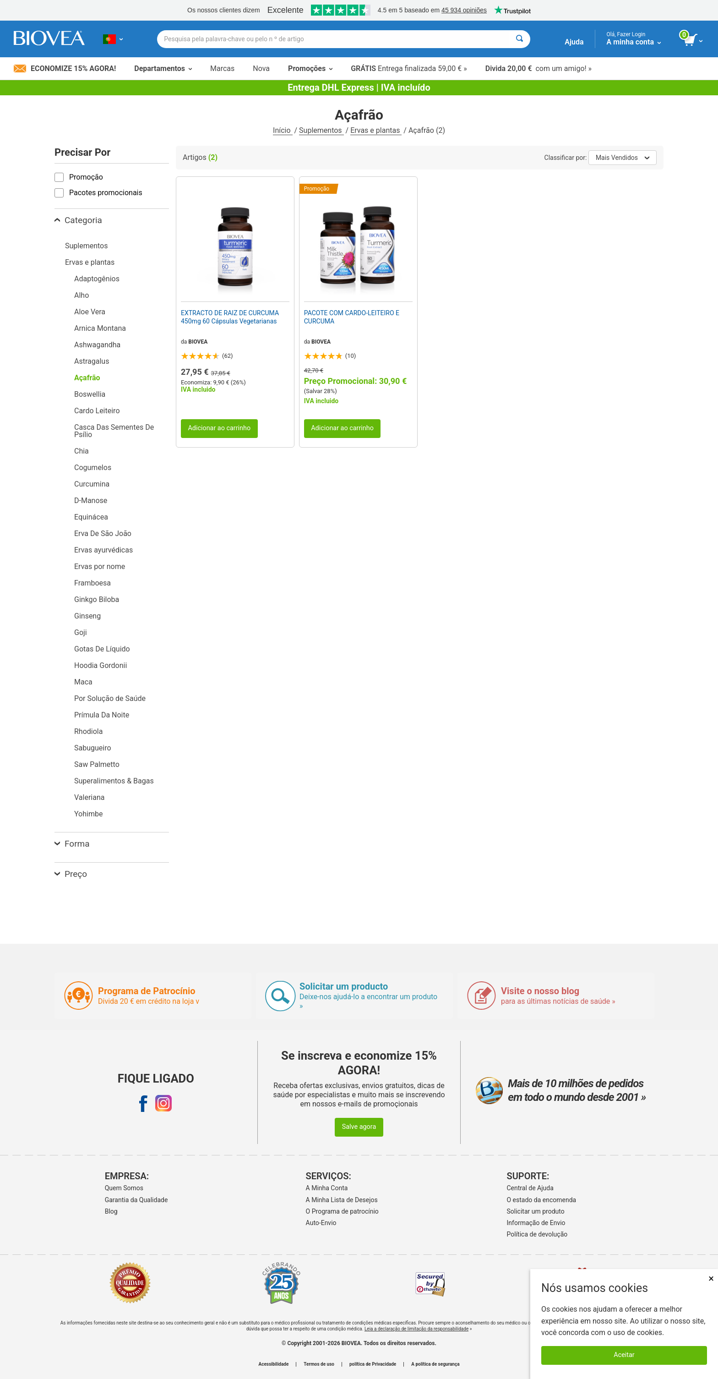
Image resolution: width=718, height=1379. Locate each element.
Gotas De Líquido (102, 649)
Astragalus (91, 361)
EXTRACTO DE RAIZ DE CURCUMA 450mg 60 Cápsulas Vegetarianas (230, 317)
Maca (83, 682)
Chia (81, 451)
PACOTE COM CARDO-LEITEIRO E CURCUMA (351, 317)
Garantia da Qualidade (136, 1200)
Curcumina (91, 484)
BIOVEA (197, 342)
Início (283, 130)
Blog (111, 1211)
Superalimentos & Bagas (114, 781)
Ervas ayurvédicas (103, 550)
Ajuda (574, 42)
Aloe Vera (89, 311)
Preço (70, 874)
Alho (81, 295)
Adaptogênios (97, 278)
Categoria (78, 220)
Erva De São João (102, 533)
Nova (261, 68)
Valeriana (89, 797)
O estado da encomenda (542, 1200)
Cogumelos (92, 467)
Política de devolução (537, 1234)
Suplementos (321, 130)
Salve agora (359, 1127)
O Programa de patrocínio (342, 1211)
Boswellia (89, 394)
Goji (80, 632)
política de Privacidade (372, 1364)
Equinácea (91, 517)
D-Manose (90, 500)
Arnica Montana (100, 328)
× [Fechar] (711, 1278)
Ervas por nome (99, 566)
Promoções (310, 68)
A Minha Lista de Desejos (342, 1200)
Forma (72, 843)
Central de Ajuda (530, 1188)
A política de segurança (435, 1364)
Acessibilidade (274, 1364)
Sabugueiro (92, 748)
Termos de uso (319, 1364)
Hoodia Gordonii (100, 665)
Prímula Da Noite (101, 715)
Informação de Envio (536, 1222)
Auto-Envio (321, 1222)
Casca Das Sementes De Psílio (114, 431)
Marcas (222, 68)
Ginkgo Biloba (96, 599)
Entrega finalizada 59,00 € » (409, 68)
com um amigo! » (538, 68)
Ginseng (87, 616)
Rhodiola (88, 731)
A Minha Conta (327, 1188)
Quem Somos (124, 1188)
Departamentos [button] (163, 68)
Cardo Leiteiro (97, 410)
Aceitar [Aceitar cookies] (624, 1355)
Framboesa (92, 583)
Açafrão (87, 377)
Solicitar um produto (536, 1211)
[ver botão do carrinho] (694, 40)
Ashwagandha (97, 344)
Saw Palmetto (97, 764)
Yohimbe (88, 814)
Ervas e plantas (376, 130)
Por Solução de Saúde (110, 698)
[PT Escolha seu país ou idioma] (113, 39)
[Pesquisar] (519, 39)
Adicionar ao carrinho (219, 428)
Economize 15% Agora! (65, 68)
